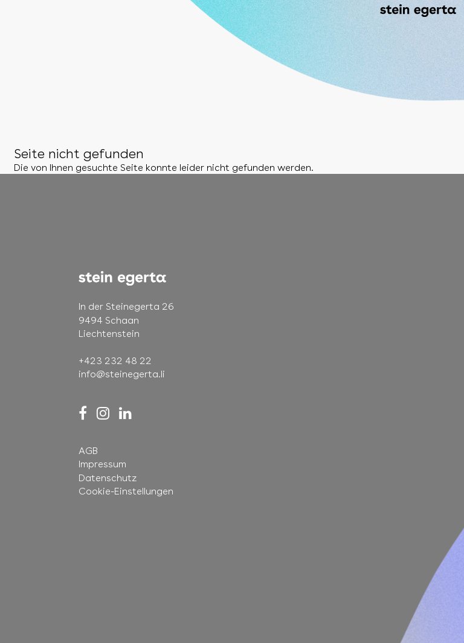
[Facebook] (83, 413)
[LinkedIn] (125, 413)
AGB (88, 450)
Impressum (102, 464)
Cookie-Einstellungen (126, 491)
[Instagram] (103, 413)
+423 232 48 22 (115, 360)
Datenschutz (108, 478)
